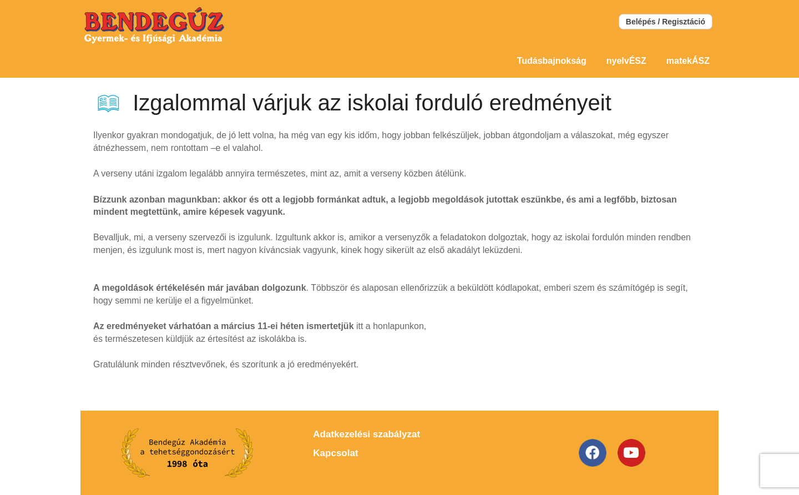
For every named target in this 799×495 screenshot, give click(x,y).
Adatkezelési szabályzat (366, 434)
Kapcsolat (335, 453)
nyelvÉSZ (626, 60)
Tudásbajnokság (551, 60)
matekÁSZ (688, 60)
